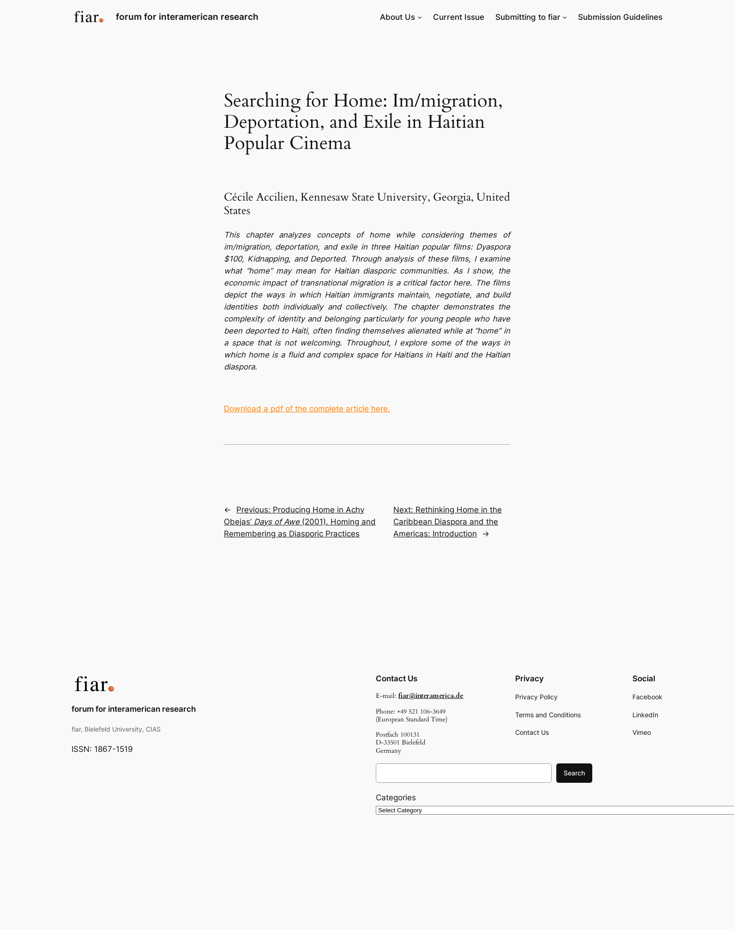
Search (574, 773)
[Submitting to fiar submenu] (564, 17)
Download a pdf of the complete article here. (307, 408)
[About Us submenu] (419, 17)
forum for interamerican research (187, 16)
